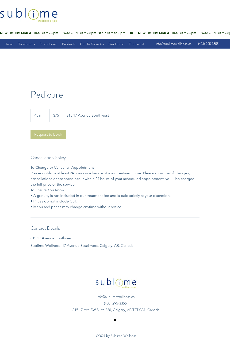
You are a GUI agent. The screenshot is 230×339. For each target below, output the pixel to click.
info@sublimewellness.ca (174, 44)
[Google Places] (115, 320)
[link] (48, 134)
